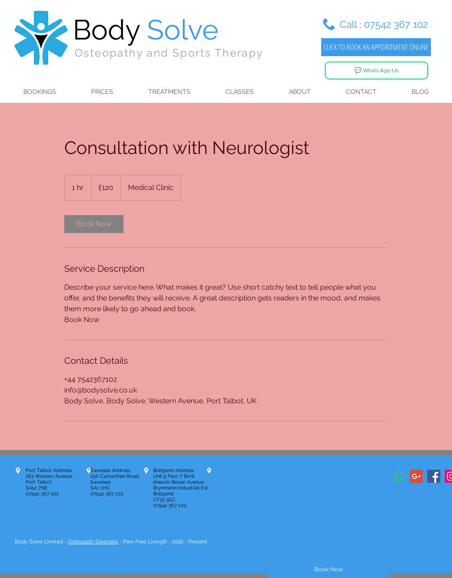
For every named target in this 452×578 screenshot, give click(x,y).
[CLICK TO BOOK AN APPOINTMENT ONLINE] (376, 47)
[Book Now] (328, 569)
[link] (94, 224)
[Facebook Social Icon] (433, 476)
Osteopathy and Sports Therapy (169, 52)
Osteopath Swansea (93, 541)
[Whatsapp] (398, 476)
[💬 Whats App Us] (376, 70)
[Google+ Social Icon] (416, 476)
